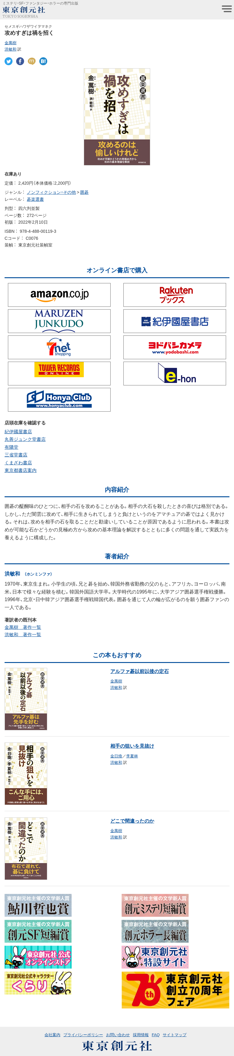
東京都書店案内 (21, 470)
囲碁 (84, 192)
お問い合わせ (118, 1034)
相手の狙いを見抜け (132, 745)
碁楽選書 (35, 199)
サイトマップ (174, 1034)
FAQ (156, 1034)
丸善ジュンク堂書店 (25, 439)
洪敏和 (10, 49)
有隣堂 (11, 447)
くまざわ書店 (18, 462)
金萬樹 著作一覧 (23, 627)
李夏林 (132, 756)
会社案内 (52, 1034)
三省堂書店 (16, 454)
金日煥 (116, 756)
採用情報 (141, 1034)
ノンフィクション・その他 (51, 192)
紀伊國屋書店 (18, 431)
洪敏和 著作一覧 (23, 634)
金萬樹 (10, 42)
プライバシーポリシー (83, 1034)
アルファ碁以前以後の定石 (139, 671)
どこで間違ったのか (132, 820)
